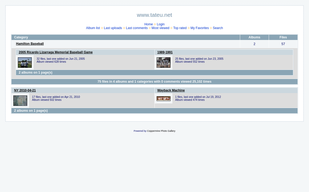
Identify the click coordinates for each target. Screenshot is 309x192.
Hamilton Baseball (30, 44)
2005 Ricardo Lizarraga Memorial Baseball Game (56, 52)
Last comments (137, 28)
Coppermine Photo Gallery (161, 131)
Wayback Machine (171, 90)
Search (218, 28)
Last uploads (113, 28)
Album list (93, 28)
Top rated (180, 28)
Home (148, 24)
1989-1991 (165, 52)
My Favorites (200, 28)
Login (161, 24)
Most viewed (160, 28)
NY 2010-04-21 (25, 90)
